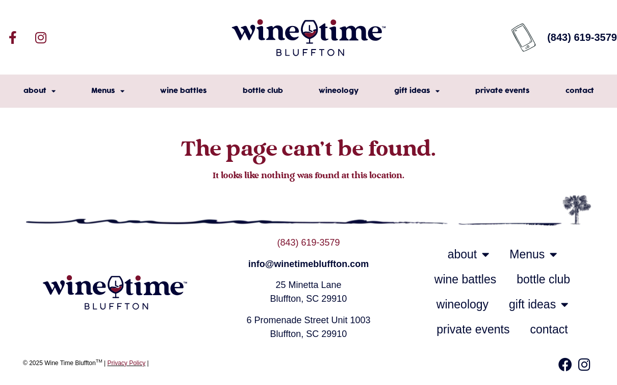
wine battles (183, 91)
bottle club (263, 91)
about (39, 91)
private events (502, 91)
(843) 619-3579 (308, 242)
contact (579, 91)
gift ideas (417, 91)
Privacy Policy (127, 363)
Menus (107, 91)
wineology (338, 91)
